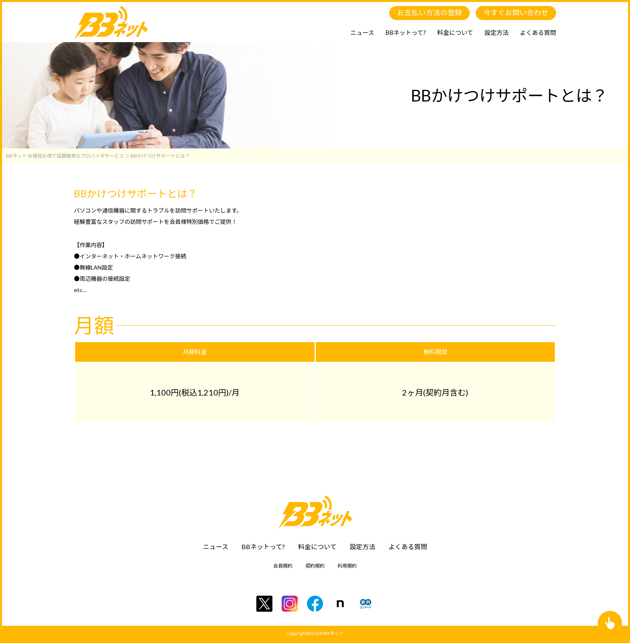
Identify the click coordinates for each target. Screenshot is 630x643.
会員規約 (282, 566)
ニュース (362, 32)
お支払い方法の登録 (429, 12)
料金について (455, 32)
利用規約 (347, 566)
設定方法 (497, 32)
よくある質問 (538, 32)
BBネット (333, 633)
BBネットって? (405, 32)
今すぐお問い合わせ (515, 12)
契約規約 (315, 566)
